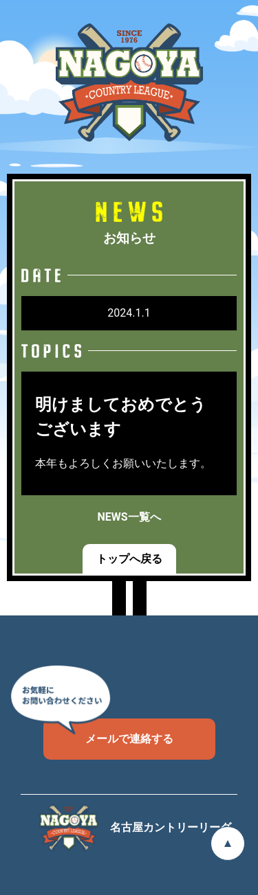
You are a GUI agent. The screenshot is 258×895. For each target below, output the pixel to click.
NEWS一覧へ (128, 516)
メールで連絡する (108, 731)
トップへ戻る (129, 558)
